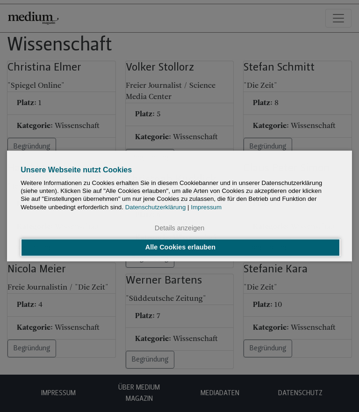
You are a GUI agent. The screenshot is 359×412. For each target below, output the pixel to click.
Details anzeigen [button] (179, 228)
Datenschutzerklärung (155, 207)
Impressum (206, 207)
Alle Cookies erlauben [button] (180, 247)
